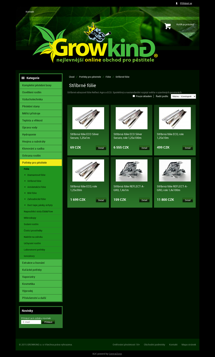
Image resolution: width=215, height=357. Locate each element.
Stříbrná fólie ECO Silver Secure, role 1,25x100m (128, 136)
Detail (101, 147)
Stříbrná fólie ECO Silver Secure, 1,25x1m (84, 136)
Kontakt (30, 11)
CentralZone (115, 353)
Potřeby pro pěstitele (90, 76)
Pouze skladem (144, 96)
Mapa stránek (189, 344)
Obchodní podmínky (154, 344)
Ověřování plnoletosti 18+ (126, 344)
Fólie (108, 76)
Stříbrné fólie (122, 76)
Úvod (71, 76)
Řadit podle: (162, 96)
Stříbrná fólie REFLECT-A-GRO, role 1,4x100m (172, 188)
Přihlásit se (186, 3)
